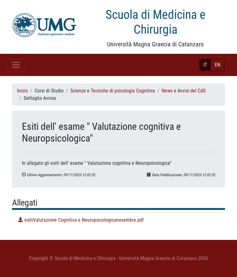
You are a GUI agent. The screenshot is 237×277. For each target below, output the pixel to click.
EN (217, 65)
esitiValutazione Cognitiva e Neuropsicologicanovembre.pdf (81, 220)
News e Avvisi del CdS (184, 91)
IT (205, 65)
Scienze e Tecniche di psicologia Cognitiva (112, 91)
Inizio (22, 91)
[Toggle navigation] (16, 65)
